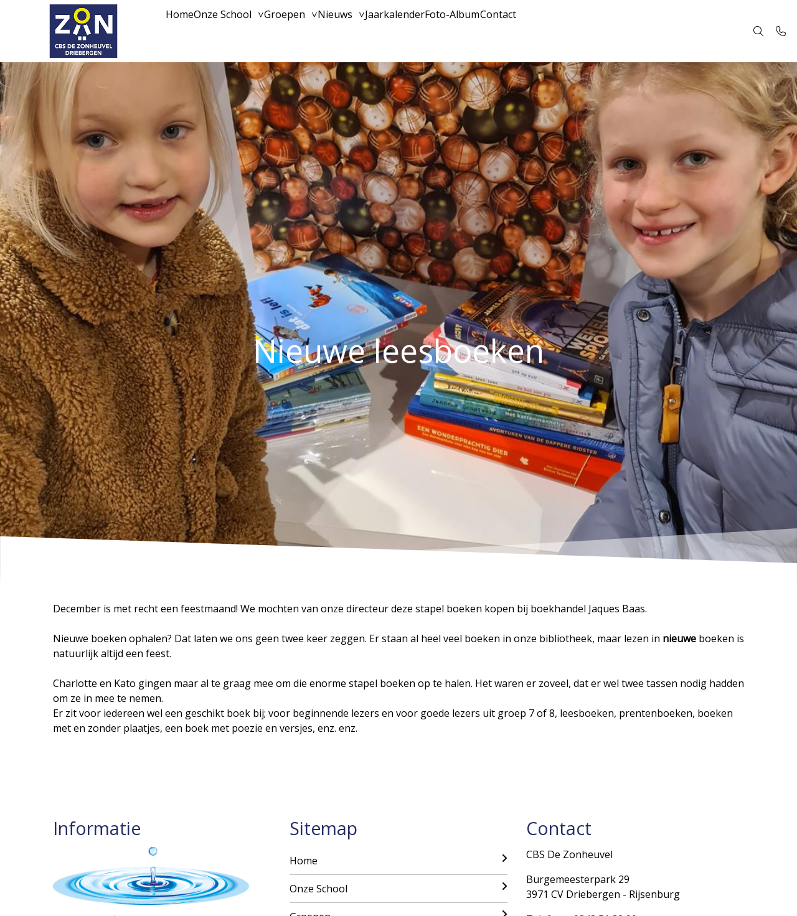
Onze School (241, 31)
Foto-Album (518, 31)
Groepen (314, 31)
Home (185, 31)
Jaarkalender (448, 31)
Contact (576, 31)
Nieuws (376, 31)
